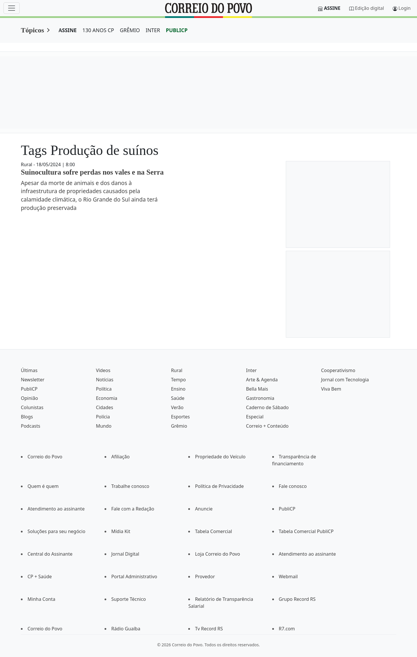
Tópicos (32, 30)
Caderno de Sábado (267, 407)
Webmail (288, 576)
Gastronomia (260, 398)
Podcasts (30, 426)
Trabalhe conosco (130, 486)
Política (103, 389)
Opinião (29, 398)
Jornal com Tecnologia (345, 379)
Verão (177, 407)
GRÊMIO (130, 30)
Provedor (205, 576)
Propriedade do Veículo (220, 456)
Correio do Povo (45, 456)
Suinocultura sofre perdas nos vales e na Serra (92, 172)
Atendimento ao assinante (56, 509)
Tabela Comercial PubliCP (306, 531)
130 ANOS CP (98, 30)
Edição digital (369, 8)
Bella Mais (257, 389)
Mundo (103, 426)
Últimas (29, 370)
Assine (332, 8)
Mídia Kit (120, 531)
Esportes (180, 416)
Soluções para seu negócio (56, 531)
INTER (153, 30)
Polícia (103, 416)
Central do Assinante (50, 554)
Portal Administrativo (134, 576)
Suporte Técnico (128, 599)
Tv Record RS (209, 628)
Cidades (104, 407)
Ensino (178, 389)
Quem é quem (43, 486)
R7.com (287, 628)
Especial (255, 416)
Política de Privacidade (219, 486)
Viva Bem (331, 389)
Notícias (104, 379)
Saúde (177, 398)
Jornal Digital (125, 554)
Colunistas (32, 407)
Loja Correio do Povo (217, 554)
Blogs (27, 416)
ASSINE (67, 30)
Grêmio (179, 426)
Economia (106, 398)
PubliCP (29, 389)
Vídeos (103, 370)
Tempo (178, 379)
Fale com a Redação (132, 509)
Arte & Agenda (262, 379)
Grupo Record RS (297, 599)
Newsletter (32, 379)
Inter (251, 370)
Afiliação (120, 456)
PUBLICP (177, 30)
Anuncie (204, 509)
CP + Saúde (40, 576)
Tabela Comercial (213, 531)
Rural (176, 370)
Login (404, 8)
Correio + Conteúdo (267, 426)
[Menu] (11, 8)
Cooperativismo (338, 370)
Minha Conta (41, 599)
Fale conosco (293, 486)
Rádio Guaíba (125, 628)
